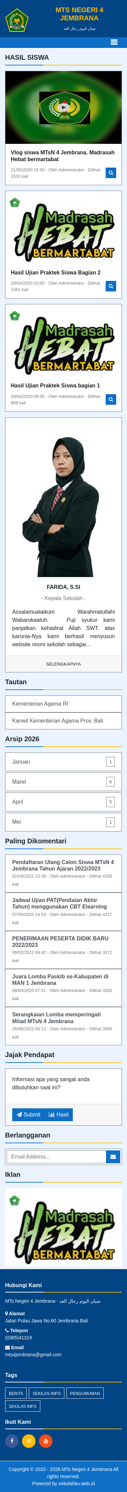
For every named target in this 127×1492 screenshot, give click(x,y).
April (63, 802)
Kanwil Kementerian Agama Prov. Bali (57, 721)
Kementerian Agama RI (40, 704)
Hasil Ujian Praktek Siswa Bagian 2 (56, 272)
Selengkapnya (63, 664)
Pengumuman (85, 1393)
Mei (63, 822)
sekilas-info (47, 1393)
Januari (63, 762)
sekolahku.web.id (77, 1483)
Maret (63, 782)
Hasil (58, 1114)
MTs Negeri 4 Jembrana (86, 1469)
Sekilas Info (23, 1406)
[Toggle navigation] (114, 42)
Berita (16, 1393)
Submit (28, 1114)
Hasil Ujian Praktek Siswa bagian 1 (55, 385)
